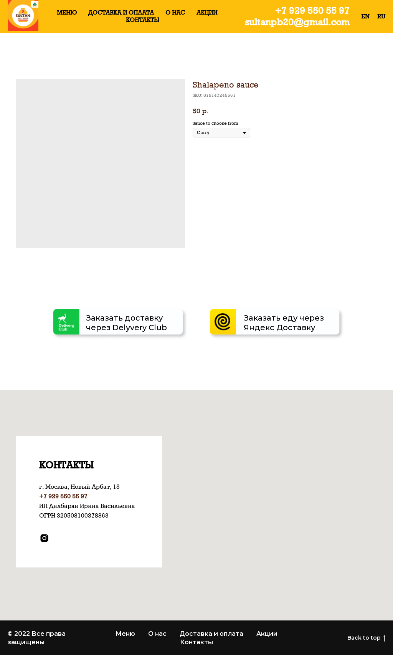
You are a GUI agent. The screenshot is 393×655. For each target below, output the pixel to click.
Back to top (366, 638)
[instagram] (44, 538)
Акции (266, 633)
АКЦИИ (206, 12)
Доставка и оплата (211, 633)
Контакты (196, 642)
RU (381, 16)
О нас (157, 633)
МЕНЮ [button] (67, 12)
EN (365, 16)
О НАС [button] (175, 12)
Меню (125, 633)
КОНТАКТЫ (142, 19)
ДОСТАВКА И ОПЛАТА (121, 12)
